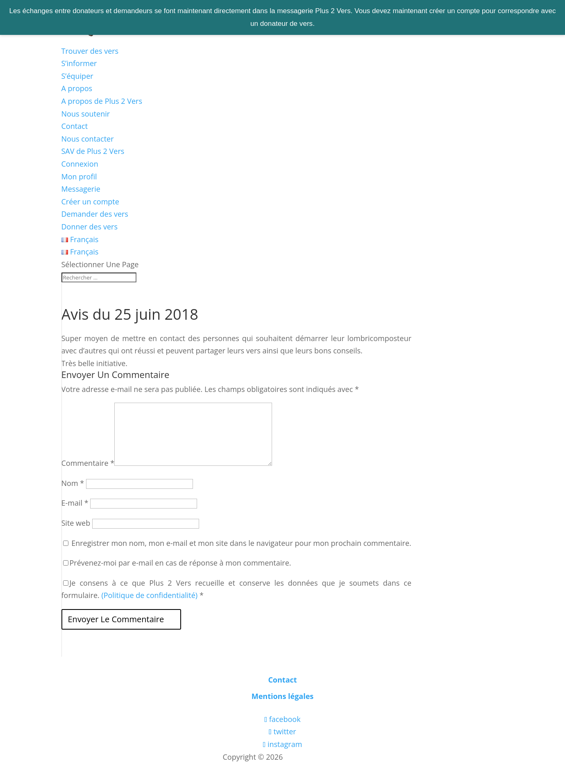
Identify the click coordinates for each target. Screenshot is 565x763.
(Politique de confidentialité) (149, 595)
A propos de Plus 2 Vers (102, 101)
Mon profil (79, 176)
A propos (77, 88)
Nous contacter (87, 139)
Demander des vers (94, 214)
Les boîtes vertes (313, 757)
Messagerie (80, 189)
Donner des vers (89, 226)
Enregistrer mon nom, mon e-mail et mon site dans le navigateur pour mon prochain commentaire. (241, 543)
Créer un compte (90, 201)
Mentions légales (283, 696)
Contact (74, 126)
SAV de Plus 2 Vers (93, 151)
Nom (72, 483)
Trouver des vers (90, 51)
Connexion (79, 164)
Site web (76, 523)
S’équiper (77, 76)
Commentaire (88, 463)
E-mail (74, 503)
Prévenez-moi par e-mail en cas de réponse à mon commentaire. (177, 563)
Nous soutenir (85, 114)
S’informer (79, 63)
